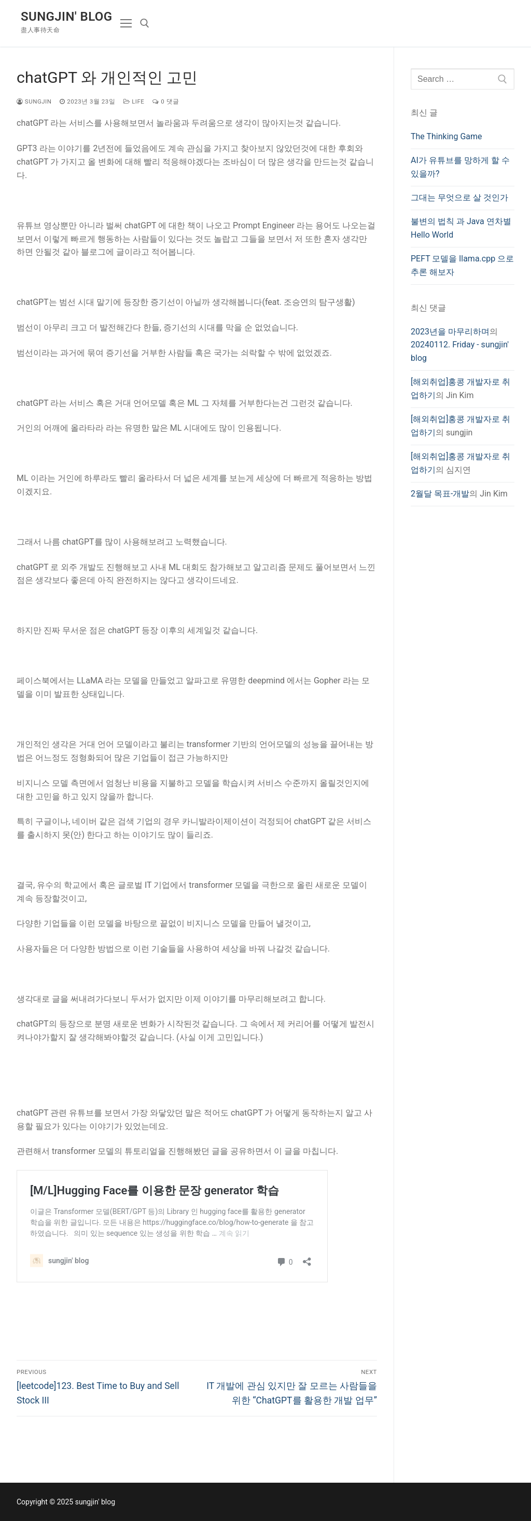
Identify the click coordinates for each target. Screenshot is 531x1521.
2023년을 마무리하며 (450, 332)
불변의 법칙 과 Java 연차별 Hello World (461, 228)
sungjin (34, 101)
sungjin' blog (66, 16)
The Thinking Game (446, 136)
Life (133, 101)
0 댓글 (165, 101)
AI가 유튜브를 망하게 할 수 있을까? (460, 167)
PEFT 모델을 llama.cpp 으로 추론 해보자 (462, 265)
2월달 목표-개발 (440, 494)
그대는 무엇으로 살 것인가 (459, 197)
